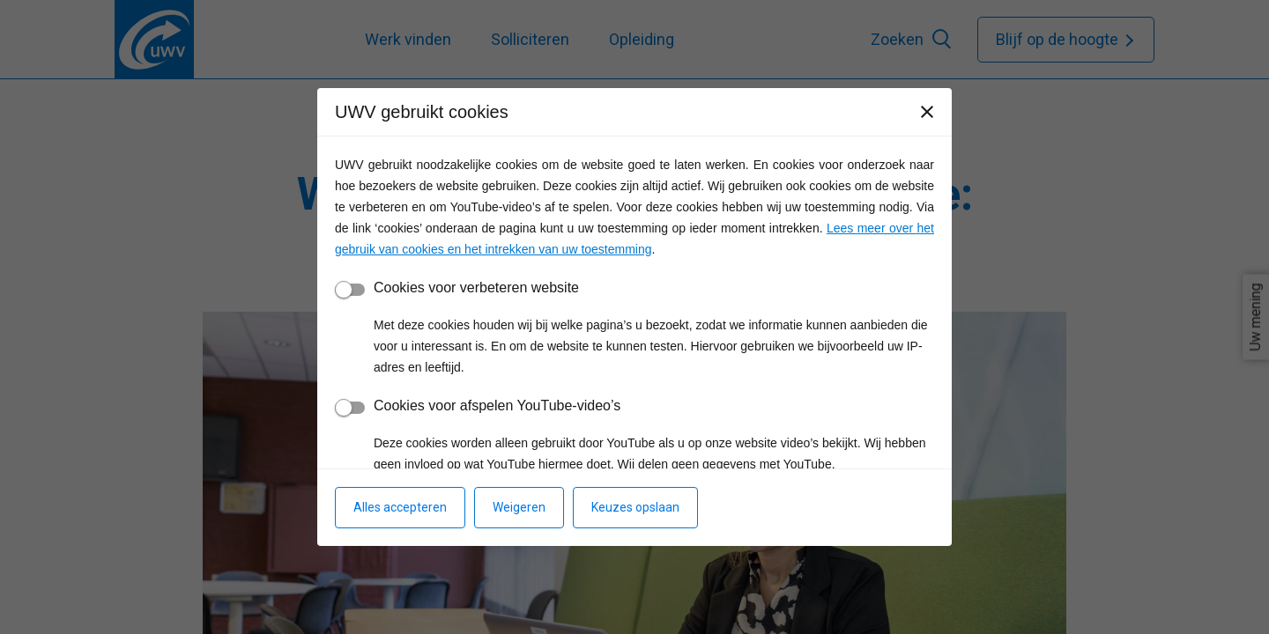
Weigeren (519, 507)
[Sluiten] (927, 112)
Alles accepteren (400, 507)
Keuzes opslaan (635, 507)
